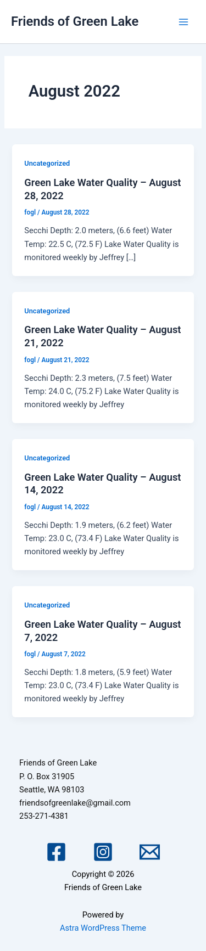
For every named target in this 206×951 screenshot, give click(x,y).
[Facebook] (56, 852)
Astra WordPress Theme (103, 928)
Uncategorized (47, 163)
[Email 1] (150, 852)
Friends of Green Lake (74, 21)
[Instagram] (103, 852)
